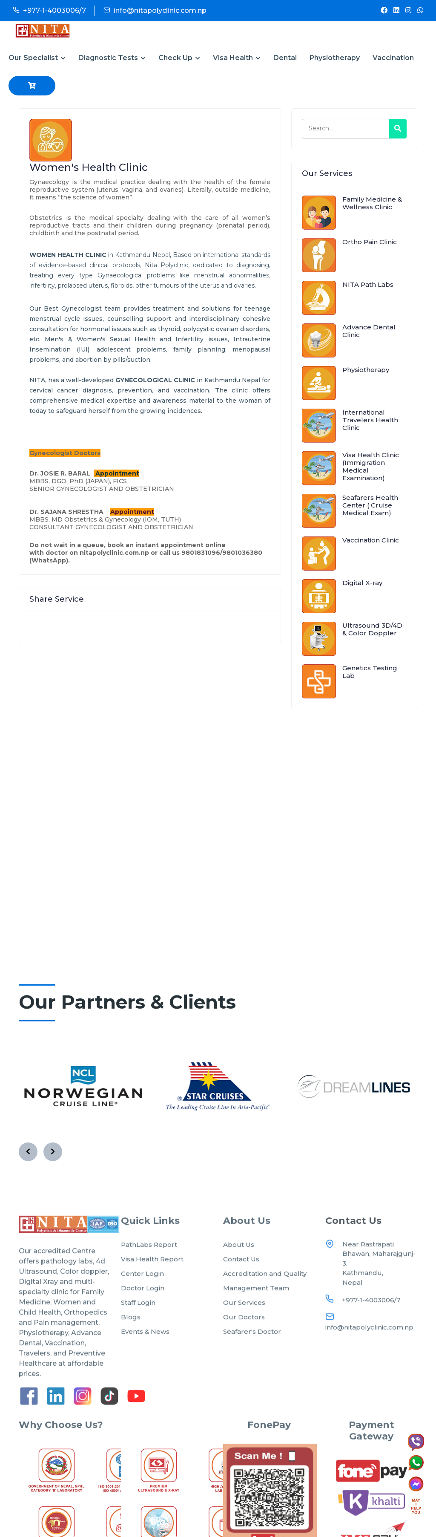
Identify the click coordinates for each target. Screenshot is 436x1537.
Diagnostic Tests (112, 58)
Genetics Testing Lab (369, 672)
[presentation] (28, 1151)
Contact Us (241, 1281)
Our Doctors (244, 1339)
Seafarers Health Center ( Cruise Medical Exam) (370, 505)
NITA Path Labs (367, 284)
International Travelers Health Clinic (370, 420)
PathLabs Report (149, 1266)
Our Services (244, 1324)
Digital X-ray (362, 583)
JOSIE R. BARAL (66, 473)
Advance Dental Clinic (369, 331)
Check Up (179, 58)
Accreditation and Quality (265, 1295)
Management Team (256, 1310)
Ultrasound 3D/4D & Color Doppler (372, 629)
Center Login (142, 1295)
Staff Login (138, 1324)
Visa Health (237, 58)
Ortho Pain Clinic (369, 242)
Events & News (145, 1353)
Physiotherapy (335, 58)
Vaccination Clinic (370, 540)
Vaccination (393, 58)
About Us (238, 1266)
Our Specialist (37, 58)
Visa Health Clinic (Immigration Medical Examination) (370, 466)
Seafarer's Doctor (252, 1353)
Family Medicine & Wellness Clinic (372, 203)
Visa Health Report (152, 1281)
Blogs (131, 1339)
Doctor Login (142, 1310)
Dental (285, 58)
